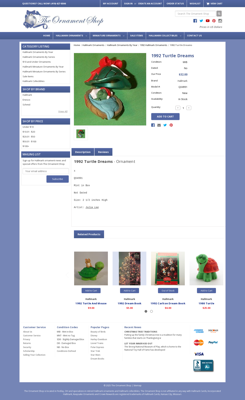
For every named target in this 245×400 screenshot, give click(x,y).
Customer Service (32, 335)
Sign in (128, 3)
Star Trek (95, 351)
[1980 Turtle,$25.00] (206, 268)
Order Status (175, 3)
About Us (27, 331)
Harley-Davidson (99, 339)
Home (46, 35)
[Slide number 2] (151, 311)
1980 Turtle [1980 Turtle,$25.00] (206, 303)
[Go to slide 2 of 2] (67, 275)
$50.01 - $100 (29, 141)
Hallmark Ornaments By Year (38, 52)
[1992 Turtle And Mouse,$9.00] (91, 268)
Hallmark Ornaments (71, 35)
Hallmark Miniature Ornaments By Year (43, 66)
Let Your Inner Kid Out (138, 343)
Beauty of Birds (98, 331)
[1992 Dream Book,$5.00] (130, 268)
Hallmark (27, 94)
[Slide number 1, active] (146, 311)
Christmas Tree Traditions (140, 331)
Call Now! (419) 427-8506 (44, 3)
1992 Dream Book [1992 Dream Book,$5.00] (129, 303)
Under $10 (28, 126)
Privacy (26, 339)
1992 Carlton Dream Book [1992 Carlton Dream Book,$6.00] (168, 303)
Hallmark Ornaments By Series (39, 56)
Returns (27, 343)
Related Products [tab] (89, 234)
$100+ (26, 146)
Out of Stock (168, 290)
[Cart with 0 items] (214, 3)
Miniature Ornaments (108, 35)
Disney (94, 335)
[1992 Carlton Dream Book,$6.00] (168, 268)
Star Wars (95, 354)
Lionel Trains (97, 343)
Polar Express (97, 347)
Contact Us (194, 35)
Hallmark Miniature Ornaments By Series (44, 71)
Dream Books (97, 358)
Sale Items (136, 35)
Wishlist (195, 3)
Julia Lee (92, 207)
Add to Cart (91, 290)
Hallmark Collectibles (165, 35)
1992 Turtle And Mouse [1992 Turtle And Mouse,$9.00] (91, 303)
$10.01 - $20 (29, 131)
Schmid (26, 104)
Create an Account (150, 3)
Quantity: (156, 107)
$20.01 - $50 (29, 136)
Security (27, 347)
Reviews (103, 152)
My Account (110, 3)
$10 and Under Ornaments (37, 61)
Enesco (26, 99)
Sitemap (137, 385)
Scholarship (29, 351)
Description (82, 152)
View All (63, 111)
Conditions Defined (66, 351)
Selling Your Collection (34, 354)
